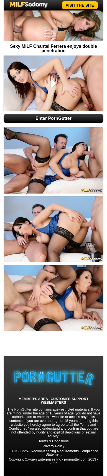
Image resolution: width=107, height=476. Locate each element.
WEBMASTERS (53, 402)
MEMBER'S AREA (33, 399)
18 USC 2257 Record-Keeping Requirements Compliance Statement (53, 453)
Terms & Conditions (53, 441)
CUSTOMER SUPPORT (69, 399)
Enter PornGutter (53, 118)
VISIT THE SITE (80, 5)
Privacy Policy (53, 446)
